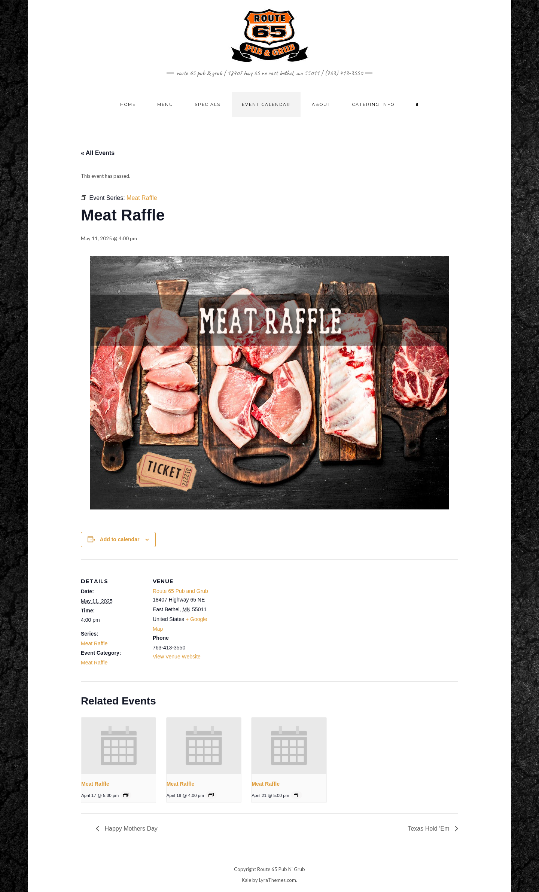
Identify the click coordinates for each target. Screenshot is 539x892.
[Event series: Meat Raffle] (125, 795)
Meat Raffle (94, 643)
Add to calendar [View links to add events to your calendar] (120, 539)
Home (128, 104)
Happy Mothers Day (130, 828)
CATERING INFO (373, 104)
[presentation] (118, 746)
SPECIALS (207, 104)
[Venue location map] (264, 611)
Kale (246, 880)
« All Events (98, 153)
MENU (165, 104)
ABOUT (321, 104)
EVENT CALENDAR (266, 104)
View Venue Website (177, 657)
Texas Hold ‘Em (429, 828)
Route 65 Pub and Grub (180, 591)
